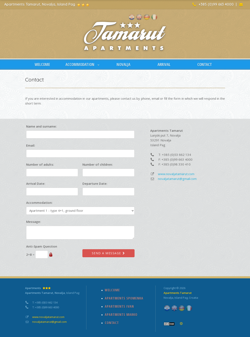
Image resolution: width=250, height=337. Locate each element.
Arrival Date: (35, 183)
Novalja (168, 298)
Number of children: (97, 164)
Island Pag (181, 298)
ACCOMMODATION (82, 64)
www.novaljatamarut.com (176, 174)
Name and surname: (41, 126)
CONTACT (204, 64)
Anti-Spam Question (41, 246)
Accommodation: (39, 202)
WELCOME (42, 64)
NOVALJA (123, 64)
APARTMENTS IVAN (119, 306)
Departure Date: (94, 183)
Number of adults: (40, 164)
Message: (33, 222)
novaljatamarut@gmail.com (177, 179)
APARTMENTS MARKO (121, 314)
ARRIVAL (164, 64)
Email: (30, 145)
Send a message (108, 253)
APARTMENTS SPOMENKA (124, 298)
